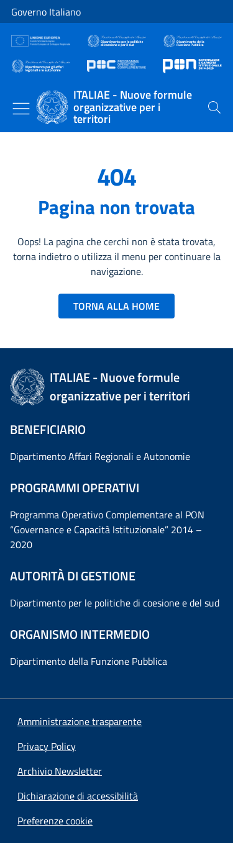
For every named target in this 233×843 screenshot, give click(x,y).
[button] (55, 820)
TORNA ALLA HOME (116, 306)
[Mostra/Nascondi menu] (21, 109)
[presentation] (214, 107)
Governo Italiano (46, 11)
